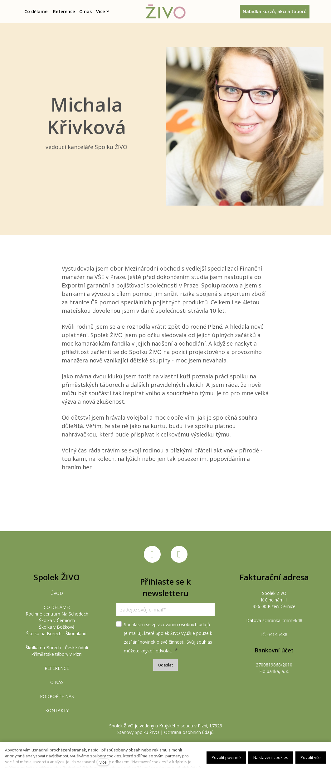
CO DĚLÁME (56, 607)
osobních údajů (194, 624)
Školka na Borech (43, 633)
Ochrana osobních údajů (189, 732)
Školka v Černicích (57, 620)
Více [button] (105, 11)
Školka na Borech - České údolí (57, 648)
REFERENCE (57, 668)
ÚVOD (57, 593)
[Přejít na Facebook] (152, 554)
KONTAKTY (57, 710)
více (103, 762)
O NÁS (57, 682)
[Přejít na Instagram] (179, 554)
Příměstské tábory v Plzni (56, 654)
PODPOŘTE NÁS (57, 696)
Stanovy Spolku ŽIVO (138, 732)
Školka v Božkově (57, 627)
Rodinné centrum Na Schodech (57, 614)
